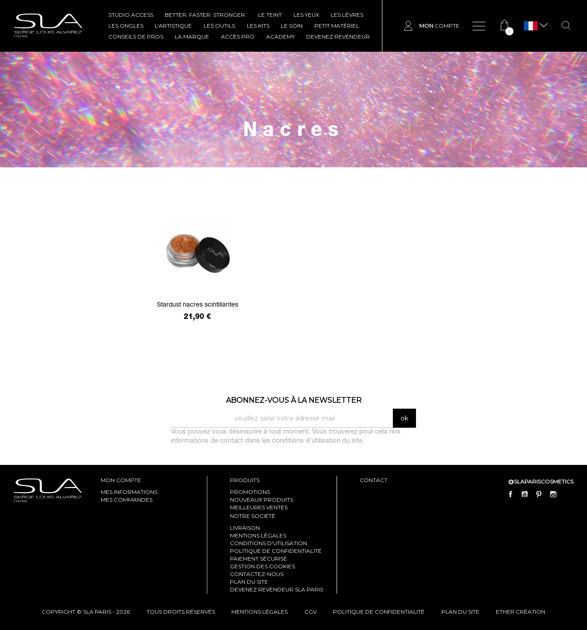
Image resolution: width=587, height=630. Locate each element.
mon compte (121, 480)
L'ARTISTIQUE (173, 25)
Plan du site (249, 581)
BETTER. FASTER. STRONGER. (205, 14)
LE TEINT (270, 14)
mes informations (129, 491)
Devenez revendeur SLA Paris (276, 589)
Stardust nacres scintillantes (197, 305)
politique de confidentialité (379, 611)
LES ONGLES (125, 25)
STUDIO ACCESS (130, 14)
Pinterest (538, 494)
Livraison (245, 527)
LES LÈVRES (347, 14)
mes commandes (126, 499)
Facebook (510, 494)
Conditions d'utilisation (268, 543)
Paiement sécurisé (258, 558)
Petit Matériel (336, 25)
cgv (310, 611)
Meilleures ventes (259, 507)
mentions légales (259, 611)
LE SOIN (292, 25)
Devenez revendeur (338, 36)
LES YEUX (306, 14)
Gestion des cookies (262, 566)
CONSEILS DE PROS (135, 36)
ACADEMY (280, 36)
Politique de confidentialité (276, 550)
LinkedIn (567, 494)
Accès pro (237, 36)
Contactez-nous (257, 574)
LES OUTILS (219, 25)
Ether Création (520, 611)
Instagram (553, 494)
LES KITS (258, 25)
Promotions (250, 491)
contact (373, 480)
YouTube (524, 494)
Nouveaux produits (261, 499)
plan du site (460, 611)
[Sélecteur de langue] (531, 26)
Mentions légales (258, 535)
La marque (192, 36)
